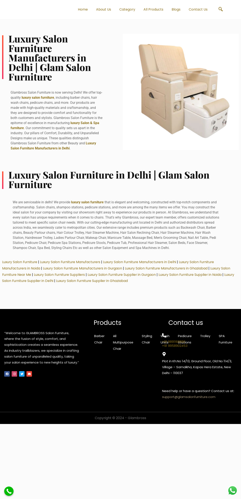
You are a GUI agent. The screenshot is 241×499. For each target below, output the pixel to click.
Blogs (176, 9)
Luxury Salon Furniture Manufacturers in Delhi (143, 264)
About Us (103, 9)
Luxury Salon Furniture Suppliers (61, 276)
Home (83, 9)
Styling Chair (147, 341)
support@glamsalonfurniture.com (188, 399)
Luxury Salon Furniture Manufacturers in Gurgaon (83, 270)
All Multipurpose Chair (123, 344)
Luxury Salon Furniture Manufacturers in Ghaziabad (169, 270)
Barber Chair (99, 341)
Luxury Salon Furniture (20, 264)
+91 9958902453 (174, 348)
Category (127, 9)
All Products (153, 9)
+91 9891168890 (173, 344)
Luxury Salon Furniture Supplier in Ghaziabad (104, 282)
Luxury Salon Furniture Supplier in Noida (194, 276)
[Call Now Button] (9, 491)
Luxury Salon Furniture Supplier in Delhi (33, 282)
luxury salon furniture (38, 99)
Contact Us (198, 9)
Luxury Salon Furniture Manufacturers (72, 264)
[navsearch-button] (220, 9)
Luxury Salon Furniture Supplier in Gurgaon (124, 276)
